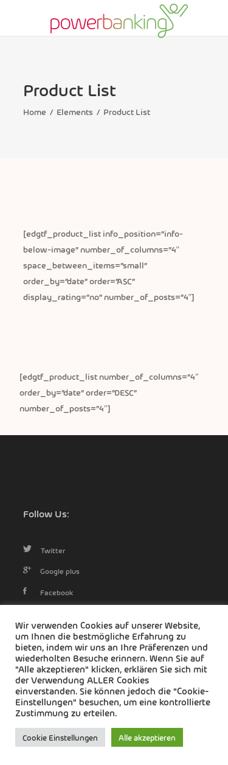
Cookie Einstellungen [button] (60, 737)
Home (34, 111)
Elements (75, 111)
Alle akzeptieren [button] (147, 737)
